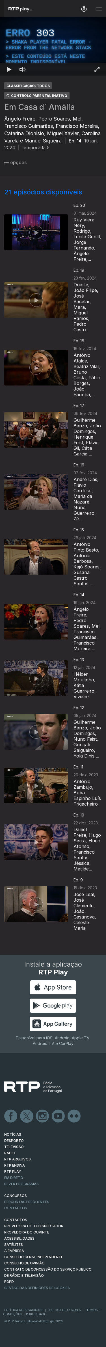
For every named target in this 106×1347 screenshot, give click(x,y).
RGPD (9, 1282)
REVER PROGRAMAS (21, 1184)
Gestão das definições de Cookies (37, 1288)
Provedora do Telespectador (33, 1226)
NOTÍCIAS (12, 1134)
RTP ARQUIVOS (17, 1159)
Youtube (58, 1116)
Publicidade (36, 1314)
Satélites (13, 1244)
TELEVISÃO (14, 1147)
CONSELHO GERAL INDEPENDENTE (33, 1257)
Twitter (27, 1116)
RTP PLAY (12, 1171)
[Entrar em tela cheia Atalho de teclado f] (97, 69)
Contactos (15, 1208)
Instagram (42, 1116)
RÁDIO (9, 1153)
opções (15, 162)
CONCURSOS (15, 1196)
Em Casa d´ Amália (39, 107)
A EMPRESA (14, 1251)
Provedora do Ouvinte (26, 1232)
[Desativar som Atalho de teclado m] (22, 69)
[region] (53, 46)
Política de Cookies (64, 1310)
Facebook (11, 1116)
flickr (74, 1116)
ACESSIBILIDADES (19, 1238)
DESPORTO (14, 1141)
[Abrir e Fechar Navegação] (98, 9)
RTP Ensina (14, 1165)
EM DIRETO (13, 1178)
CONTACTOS (15, 1220)
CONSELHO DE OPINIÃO (24, 1263)
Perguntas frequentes (26, 1202)
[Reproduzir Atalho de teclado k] (9, 69)
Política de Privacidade (23, 1310)
